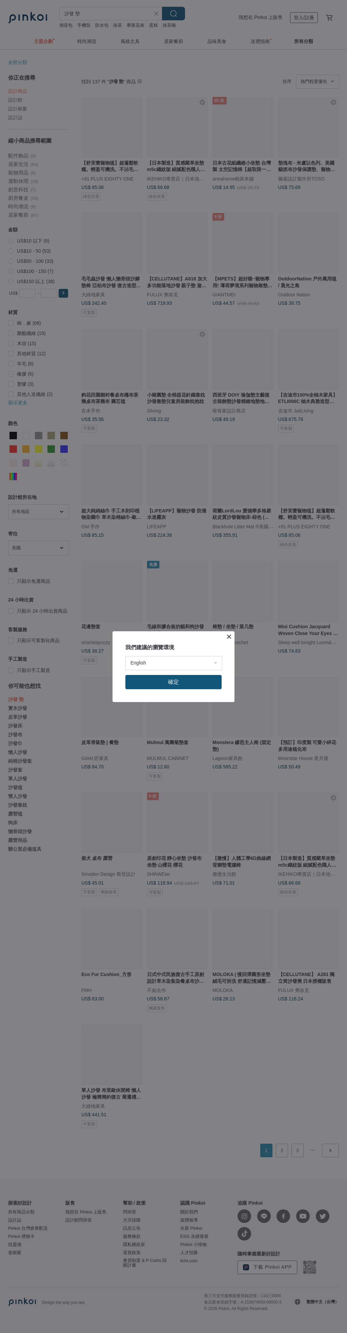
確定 (173, 682)
